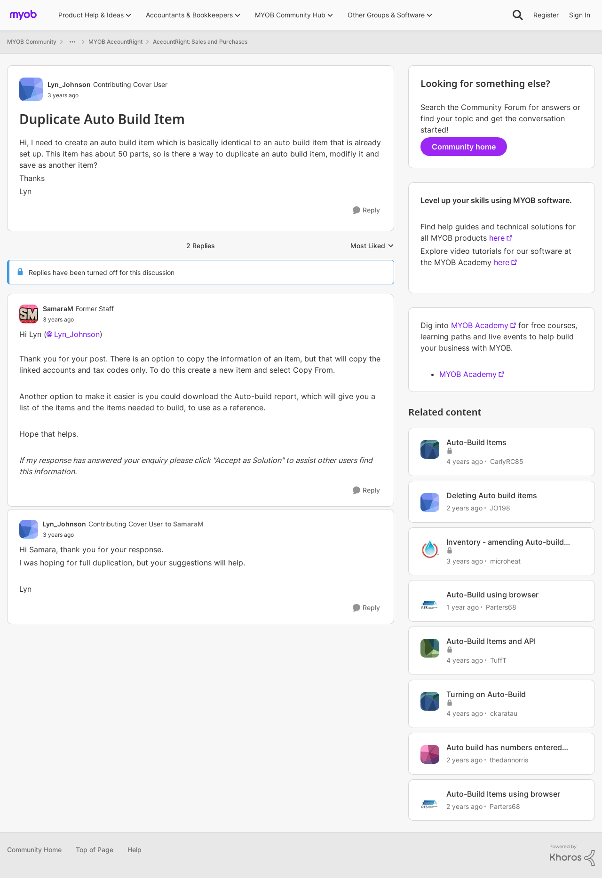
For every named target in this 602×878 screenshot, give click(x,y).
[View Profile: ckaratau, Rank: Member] (429, 701)
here (497, 238)
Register (546, 15)
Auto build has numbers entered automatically (504, 748)
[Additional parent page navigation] (72, 41)
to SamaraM (184, 524)
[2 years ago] (464, 508)
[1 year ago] (462, 607)
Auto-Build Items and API (491, 641)
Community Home (34, 850)
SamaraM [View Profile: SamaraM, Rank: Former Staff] (58, 309)
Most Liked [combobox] (372, 246)
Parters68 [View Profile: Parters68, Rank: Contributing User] (501, 607)
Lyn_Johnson (77, 334)
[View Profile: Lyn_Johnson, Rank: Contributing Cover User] (31, 89)
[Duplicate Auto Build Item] (78, 319)
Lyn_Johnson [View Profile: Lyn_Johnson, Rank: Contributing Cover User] (69, 84)
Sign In (579, 15)
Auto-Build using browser (492, 594)
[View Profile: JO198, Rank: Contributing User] (429, 502)
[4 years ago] (464, 461)
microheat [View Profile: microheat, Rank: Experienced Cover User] (505, 560)
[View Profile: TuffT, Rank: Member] (429, 648)
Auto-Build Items (476, 442)
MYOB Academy (479, 325)
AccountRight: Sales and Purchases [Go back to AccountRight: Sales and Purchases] (200, 41)
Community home (464, 146)
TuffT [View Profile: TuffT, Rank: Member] (498, 660)
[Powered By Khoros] (572, 855)
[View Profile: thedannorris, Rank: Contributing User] (429, 754)
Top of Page (94, 850)
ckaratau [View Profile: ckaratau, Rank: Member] (503, 713)
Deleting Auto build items (491, 495)
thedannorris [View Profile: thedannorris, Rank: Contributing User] (509, 760)
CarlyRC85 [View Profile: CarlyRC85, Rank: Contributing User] (506, 461)
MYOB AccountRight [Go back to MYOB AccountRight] (115, 41)
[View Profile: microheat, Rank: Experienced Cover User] (429, 549)
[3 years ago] (464, 560)
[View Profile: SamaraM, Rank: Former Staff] (28, 314)
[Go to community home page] (23, 15)
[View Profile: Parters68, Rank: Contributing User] (429, 601)
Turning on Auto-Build (486, 694)
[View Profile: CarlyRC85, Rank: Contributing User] (429, 449)
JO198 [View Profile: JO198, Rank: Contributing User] (500, 508)
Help (134, 850)
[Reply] (366, 210)
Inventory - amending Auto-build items (505, 542)
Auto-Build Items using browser (503, 794)
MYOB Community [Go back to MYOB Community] (31, 41)
